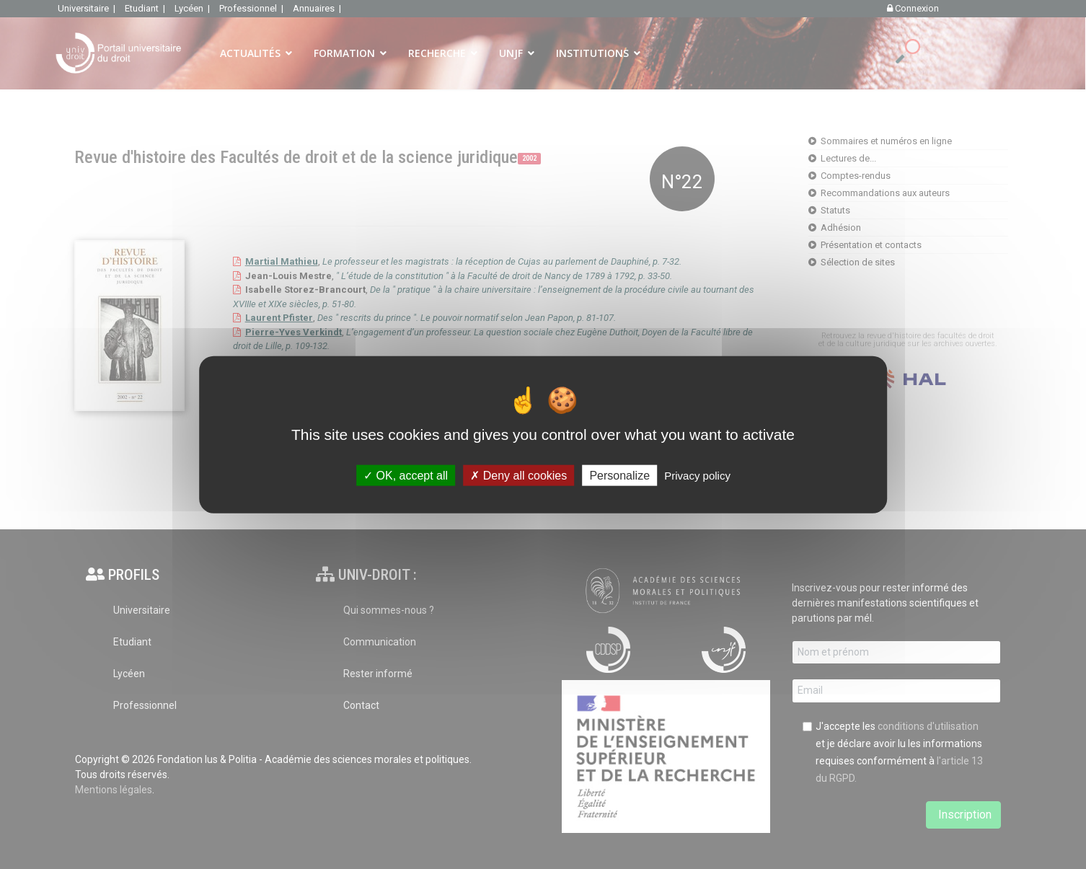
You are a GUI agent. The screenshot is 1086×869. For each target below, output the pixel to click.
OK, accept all (405, 475)
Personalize (619, 475)
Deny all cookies (518, 475)
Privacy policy (697, 475)
